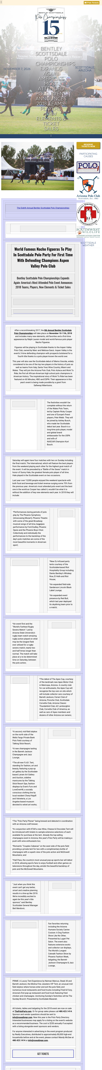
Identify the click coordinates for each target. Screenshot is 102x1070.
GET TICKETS (43, 1054)
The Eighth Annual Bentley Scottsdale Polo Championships (43, 208)
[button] (1, 2)
